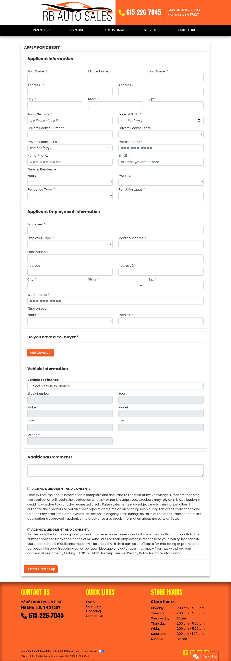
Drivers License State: (135, 128)
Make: (31, 407)
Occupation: (36, 252)
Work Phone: (37, 295)
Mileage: (33, 435)
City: (30, 99)
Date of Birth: (128, 114)
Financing (93, 611)
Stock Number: (38, 393)
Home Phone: (37, 155)
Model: (123, 407)
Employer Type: (39, 238)
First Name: (36, 71)
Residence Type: (40, 189)
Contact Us (94, 616)
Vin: (121, 421)
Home (90, 601)
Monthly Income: (131, 238)
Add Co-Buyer (41, 352)
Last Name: (157, 71)
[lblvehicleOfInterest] (115, 386)
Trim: (31, 421)
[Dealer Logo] (77, 12)
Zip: (151, 99)
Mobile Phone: (129, 142)
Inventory (93, 606)
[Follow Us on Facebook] (185, 653)
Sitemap (69, 651)
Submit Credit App (41, 569)
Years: (32, 175)
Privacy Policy (137, 553)
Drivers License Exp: (42, 142)
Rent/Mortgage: (130, 189)
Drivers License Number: (46, 128)
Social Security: (38, 114)
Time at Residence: (41, 169)
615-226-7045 (143, 12)
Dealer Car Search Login (33, 651)
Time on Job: (37, 308)
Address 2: (126, 85)
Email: (122, 155)
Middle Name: (98, 71)
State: (92, 99)
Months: (124, 175)
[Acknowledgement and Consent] (28, 488)
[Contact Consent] (28, 529)
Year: (122, 393)
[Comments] (115, 470)
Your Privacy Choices (90, 651)
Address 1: (34, 85)
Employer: (35, 224)
